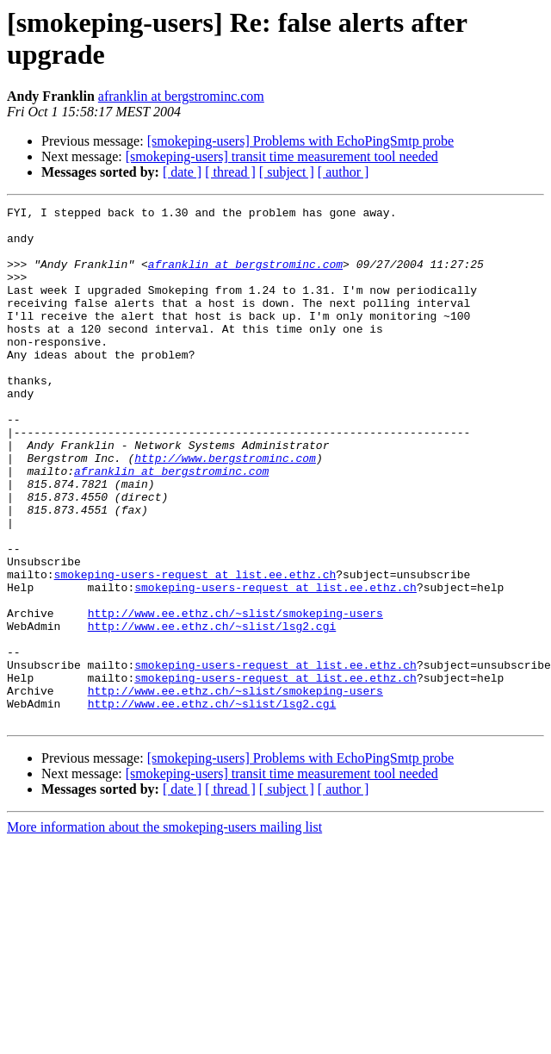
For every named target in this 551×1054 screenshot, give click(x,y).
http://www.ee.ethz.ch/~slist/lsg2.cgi (212, 711)
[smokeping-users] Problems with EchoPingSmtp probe (300, 141)
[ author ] (343, 172)
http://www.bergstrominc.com (225, 509)
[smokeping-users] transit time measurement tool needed (282, 156)
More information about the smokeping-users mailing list (164, 930)
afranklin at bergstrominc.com (181, 96)
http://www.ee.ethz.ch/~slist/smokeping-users (235, 695)
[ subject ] (286, 172)
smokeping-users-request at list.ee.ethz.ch (195, 649)
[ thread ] (230, 172)
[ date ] (182, 172)
